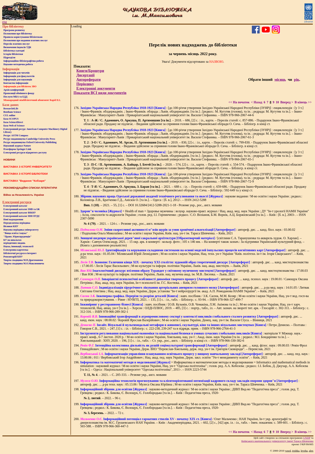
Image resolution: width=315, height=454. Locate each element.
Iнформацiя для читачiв (16, 72)
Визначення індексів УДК (17, 47)
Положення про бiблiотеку (17, 33)
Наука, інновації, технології (18, 246)
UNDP (306, 437)
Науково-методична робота (18, 64)
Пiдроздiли (9, 57)
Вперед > (286, 102)
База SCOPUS (10, 118)
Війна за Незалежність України (23, 194)
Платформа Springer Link (17, 149)
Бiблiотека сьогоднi (14, 50)
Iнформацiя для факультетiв (19, 76)
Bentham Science (12, 112)
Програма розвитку (14, 30)
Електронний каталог (15, 205)
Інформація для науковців (17, 79)
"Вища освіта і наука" (15, 233)
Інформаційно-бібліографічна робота (23, 60)
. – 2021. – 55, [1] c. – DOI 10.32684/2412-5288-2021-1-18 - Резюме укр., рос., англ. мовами (153, 205)
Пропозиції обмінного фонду (18, 93)
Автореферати (88, 79)
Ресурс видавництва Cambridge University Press (29, 138)
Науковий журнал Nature (17, 145)
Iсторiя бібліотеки (13, 54)
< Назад (256, 102)
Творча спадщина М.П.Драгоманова (23, 260)
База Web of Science (14, 125)
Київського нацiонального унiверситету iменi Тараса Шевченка (277, 441)
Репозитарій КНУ (13, 256)
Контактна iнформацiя (15, 83)
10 (277, 102)
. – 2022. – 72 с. (104, 413)
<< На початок (239, 102)
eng (4, 22)
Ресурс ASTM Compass (15, 135)
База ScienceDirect (13, 122)
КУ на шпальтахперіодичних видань (14, 241)
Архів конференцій (13, 89)
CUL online (9, 115)
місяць (280, 79)
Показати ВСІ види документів (100, 93)
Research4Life (10, 108)
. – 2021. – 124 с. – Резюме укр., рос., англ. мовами (124, 223)
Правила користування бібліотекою (22, 37)
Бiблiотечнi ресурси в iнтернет (20, 253)
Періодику (85, 84)
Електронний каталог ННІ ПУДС (21, 216)
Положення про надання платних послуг (25, 40)
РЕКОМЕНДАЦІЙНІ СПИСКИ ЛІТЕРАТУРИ (30, 187)
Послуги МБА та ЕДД (15, 96)
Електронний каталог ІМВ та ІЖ (21, 209)
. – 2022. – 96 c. (102, 398)
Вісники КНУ (10, 226)
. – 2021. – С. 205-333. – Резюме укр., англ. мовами (125, 374)
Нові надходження (13, 219)
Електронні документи (95, 88)
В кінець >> (303, 102)
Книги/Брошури (90, 71)
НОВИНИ (9, 159)
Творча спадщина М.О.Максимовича (23, 263)
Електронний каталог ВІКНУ (19, 212)
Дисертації (85, 75)
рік (296, 79)
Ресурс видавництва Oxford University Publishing (29, 142)
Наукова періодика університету (21, 229)
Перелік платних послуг (16, 43)
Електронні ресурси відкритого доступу (25, 152)
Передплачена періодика (16, 222)
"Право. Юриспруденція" (17, 236)
